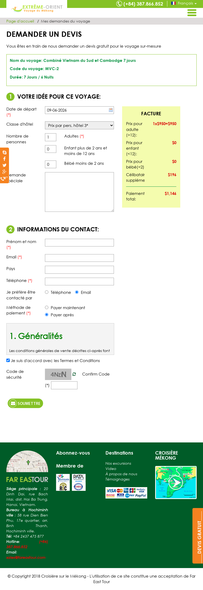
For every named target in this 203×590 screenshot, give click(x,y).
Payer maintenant (65, 307)
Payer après (59, 314)
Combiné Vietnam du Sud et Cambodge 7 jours (89, 60)
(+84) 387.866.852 (143, 4)
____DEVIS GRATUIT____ (199, 537)
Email (83, 292)
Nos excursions (118, 463)
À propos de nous (121, 474)
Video (110, 468)
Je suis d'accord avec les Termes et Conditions (55, 360)
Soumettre (24, 403)
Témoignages (117, 479)
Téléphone (58, 292)
